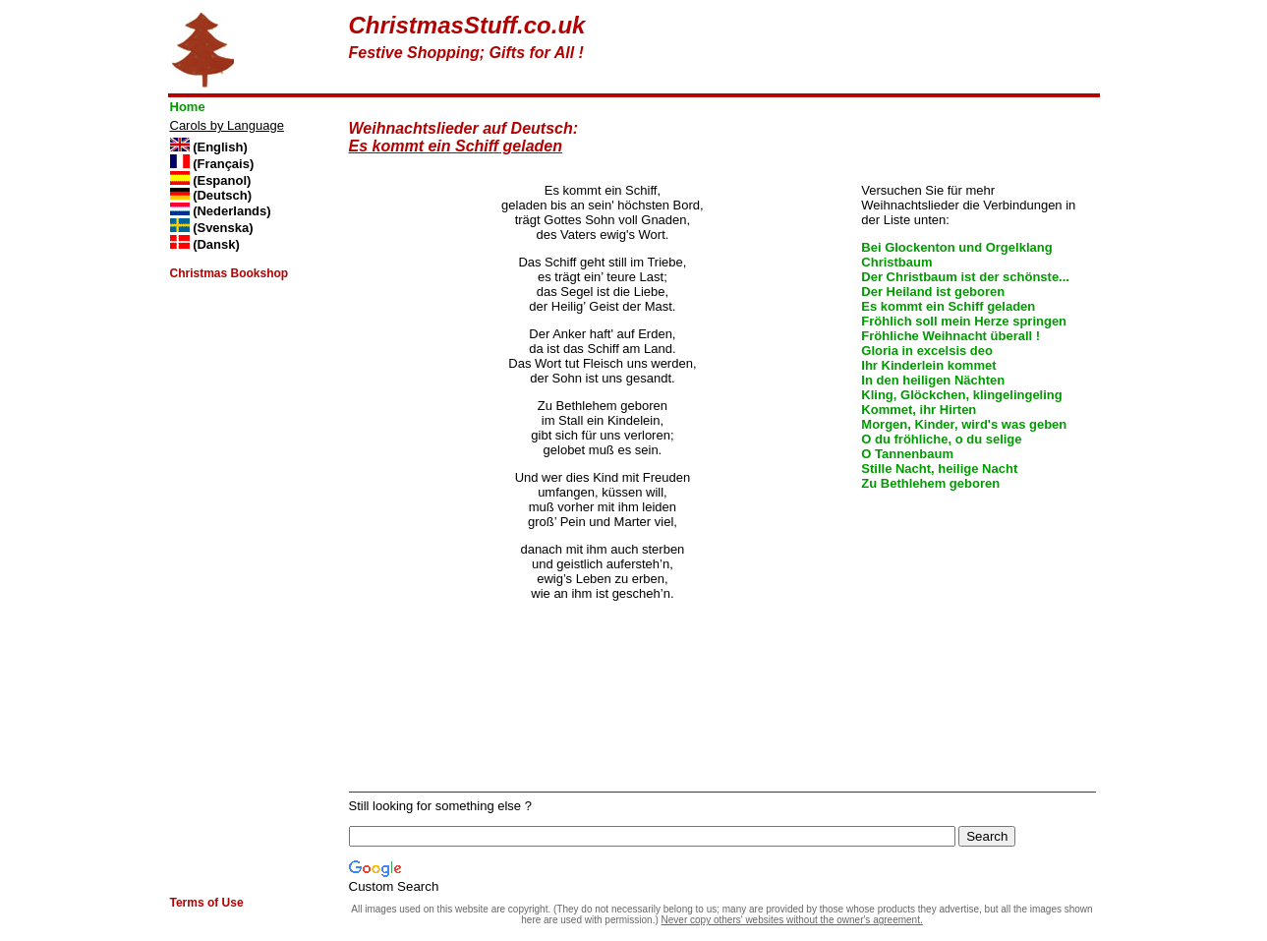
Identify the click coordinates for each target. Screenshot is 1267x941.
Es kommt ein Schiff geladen (948, 306)
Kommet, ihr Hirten (918, 409)
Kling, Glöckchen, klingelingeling (961, 394)
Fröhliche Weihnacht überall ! (950, 335)
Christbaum (896, 262)
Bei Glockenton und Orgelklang (956, 247)
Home (187, 106)
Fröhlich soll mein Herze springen (963, 321)
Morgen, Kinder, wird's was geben (963, 424)
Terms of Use (207, 903)
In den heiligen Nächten (933, 380)
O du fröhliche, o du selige (941, 439)
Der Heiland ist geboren (933, 291)
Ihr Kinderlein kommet (928, 365)
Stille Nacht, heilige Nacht (939, 468)
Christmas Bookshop (229, 273)
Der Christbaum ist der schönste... (965, 276)
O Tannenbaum (907, 453)
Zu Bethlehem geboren (930, 483)
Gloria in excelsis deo (927, 350)
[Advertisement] (866, 41)
